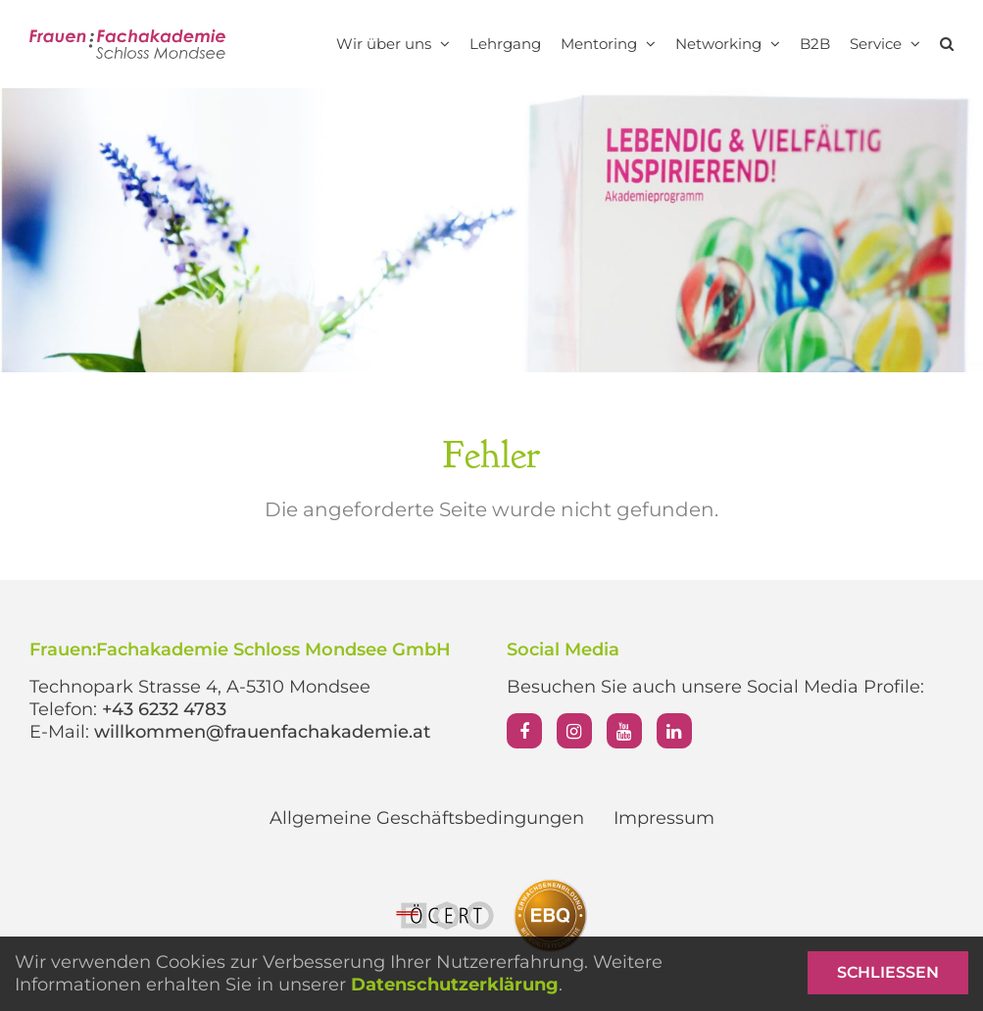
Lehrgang (505, 43)
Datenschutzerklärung (455, 984)
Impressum (664, 818)
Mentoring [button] (608, 43)
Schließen (888, 972)
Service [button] (885, 43)
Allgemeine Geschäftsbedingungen (427, 818)
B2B (815, 43)
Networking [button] (727, 43)
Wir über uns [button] (393, 43)
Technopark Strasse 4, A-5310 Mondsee (199, 687)
